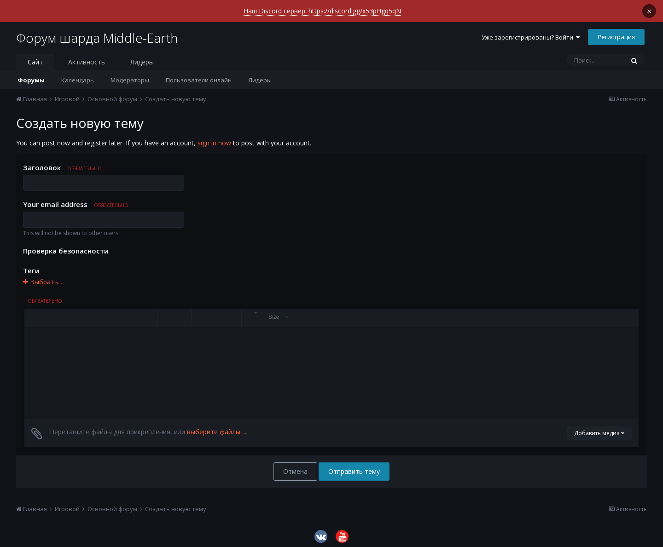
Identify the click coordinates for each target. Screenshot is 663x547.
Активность (86, 58)
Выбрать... (42, 278)
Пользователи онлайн (199, 76)
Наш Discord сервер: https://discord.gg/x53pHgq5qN (322, 10)
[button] (32, 314)
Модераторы (129, 76)
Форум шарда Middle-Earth (97, 34)
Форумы (31, 76)
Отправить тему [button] (354, 467)
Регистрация (616, 33)
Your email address (75, 200)
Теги (31, 266)
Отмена (295, 467)
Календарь (77, 76)
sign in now (214, 139)
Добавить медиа (599, 429)
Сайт (35, 58)
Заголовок (62, 163)
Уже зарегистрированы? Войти (531, 33)
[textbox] (331, 369)
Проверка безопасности (66, 246)
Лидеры (260, 76)
